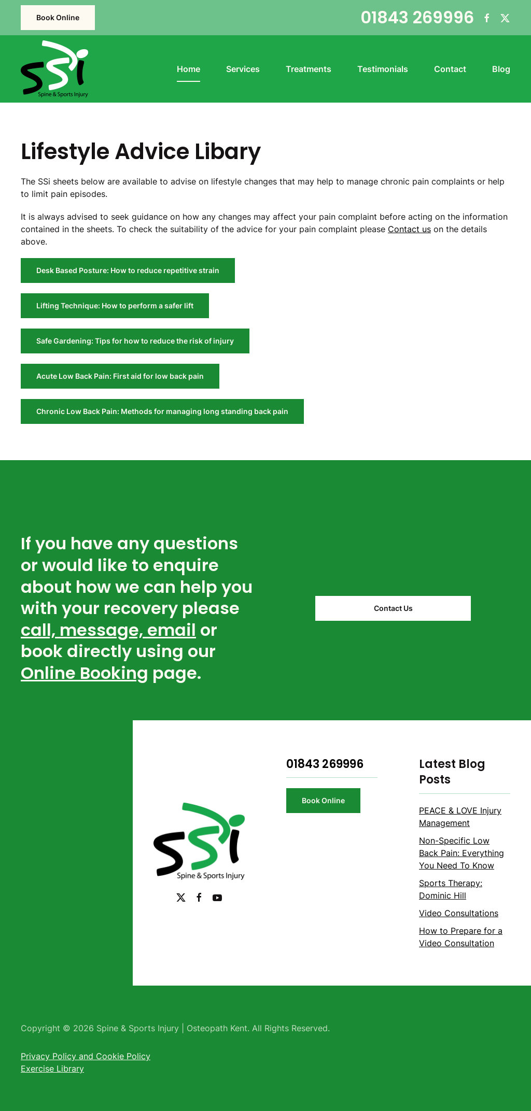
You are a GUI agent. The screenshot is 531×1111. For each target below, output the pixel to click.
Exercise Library (52, 1068)
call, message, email (108, 630)
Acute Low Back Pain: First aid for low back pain (120, 376)
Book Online (57, 17)
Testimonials (382, 69)
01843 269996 (417, 17)
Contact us (409, 229)
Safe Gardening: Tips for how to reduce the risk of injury (135, 340)
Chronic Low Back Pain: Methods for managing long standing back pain (162, 411)
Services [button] (243, 69)
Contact (450, 69)
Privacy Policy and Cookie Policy (85, 1056)
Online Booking (84, 673)
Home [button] (188, 69)
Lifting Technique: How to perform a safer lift (114, 305)
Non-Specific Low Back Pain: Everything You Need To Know (461, 853)
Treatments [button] (308, 69)
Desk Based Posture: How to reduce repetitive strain (127, 270)
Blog (501, 69)
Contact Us (393, 608)
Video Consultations (458, 913)
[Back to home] (54, 69)
